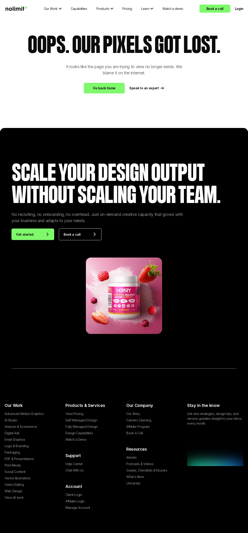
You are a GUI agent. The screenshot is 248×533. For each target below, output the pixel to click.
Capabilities (79, 9)
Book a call (214, 9)
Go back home (104, 88)
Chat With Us (74, 470)
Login (239, 9)
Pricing (127, 9)
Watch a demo (172, 9)
